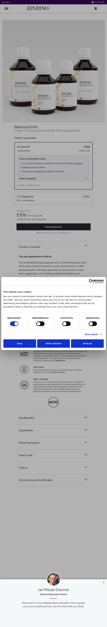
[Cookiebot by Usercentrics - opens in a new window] (91, 281)
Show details (91, 334)
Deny (19, 343)
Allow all (87, 343)
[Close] (104, 581)
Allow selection (53, 343)
